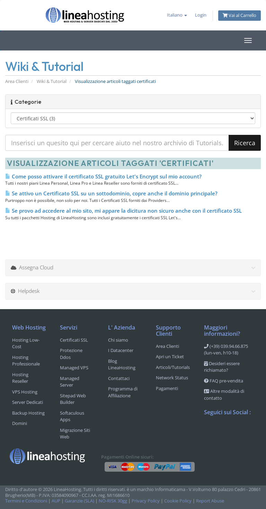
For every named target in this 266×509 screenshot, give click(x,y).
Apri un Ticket (170, 356)
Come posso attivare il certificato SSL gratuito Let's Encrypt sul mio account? (103, 176)
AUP (56, 501)
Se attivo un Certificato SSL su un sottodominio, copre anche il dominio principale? (111, 193)
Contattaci (119, 378)
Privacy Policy (146, 501)
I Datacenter (120, 350)
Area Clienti (16, 81)
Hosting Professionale (26, 360)
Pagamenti (167, 388)
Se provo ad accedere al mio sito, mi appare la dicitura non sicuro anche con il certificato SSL (123, 210)
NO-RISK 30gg (113, 501)
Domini (19, 423)
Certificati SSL (74, 340)
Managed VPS (74, 367)
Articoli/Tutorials (173, 367)
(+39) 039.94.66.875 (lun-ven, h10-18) (226, 349)
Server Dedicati (27, 402)
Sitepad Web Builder (73, 399)
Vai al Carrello (239, 15)
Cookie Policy (178, 501)
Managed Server (69, 381)
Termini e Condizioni (26, 501)
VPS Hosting (24, 392)
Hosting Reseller (20, 378)
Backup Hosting (28, 413)
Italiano (177, 15)
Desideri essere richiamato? (222, 366)
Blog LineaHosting (121, 364)
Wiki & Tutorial (51, 81)
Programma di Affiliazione (123, 392)
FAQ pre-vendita (223, 381)
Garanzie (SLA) (79, 501)
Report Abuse (210, 501)
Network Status (172, 377)
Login (200, 15)
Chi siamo (118, 340)
